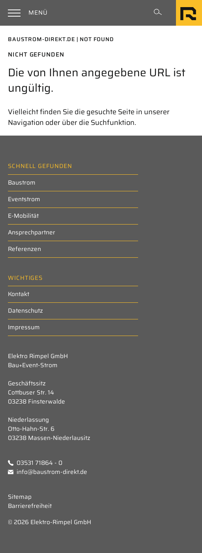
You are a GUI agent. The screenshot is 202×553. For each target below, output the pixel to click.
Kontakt (18, 294)
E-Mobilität (23, 216)
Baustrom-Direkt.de (41, 39)
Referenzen (24, 249)
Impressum (24, 327)
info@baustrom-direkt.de (47, 472)
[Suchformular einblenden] (158, 13)
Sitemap (20, 497)
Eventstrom (24, 199)
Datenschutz (25, 310)
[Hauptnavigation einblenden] (29, 13)
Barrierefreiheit (30, 506)
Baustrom (22, 182)
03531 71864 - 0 (35, 463)
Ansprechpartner (31, 232)
